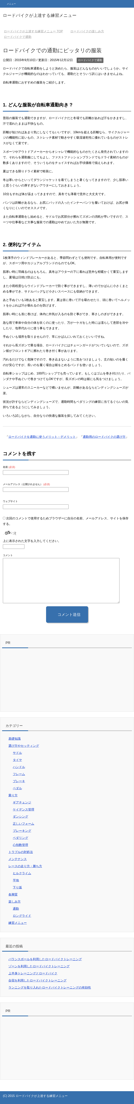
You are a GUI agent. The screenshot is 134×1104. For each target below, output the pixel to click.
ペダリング (20, 837)
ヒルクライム (22, 873)
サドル (17, 752)
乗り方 (13, 795)
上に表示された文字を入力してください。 (32, 541)
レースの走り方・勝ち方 (25, 866)
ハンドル (19, 767)
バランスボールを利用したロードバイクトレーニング (45, 959)
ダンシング (20, 816)
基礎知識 (14, 738)
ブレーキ (19, 781)
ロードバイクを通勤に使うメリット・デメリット (42, 436)
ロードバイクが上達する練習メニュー (39, 15)
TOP (33, 31)
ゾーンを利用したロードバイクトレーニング (39, 966)
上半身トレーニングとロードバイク (32, 973)
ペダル (17, 788)
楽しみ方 (14, 901)
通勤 (16, 908)
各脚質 (13, 894)
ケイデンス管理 (23, 809)
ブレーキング (22, 830)
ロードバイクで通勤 (90, 60)
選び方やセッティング (23, 745)
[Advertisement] (67, 681)
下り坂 (17, 887)
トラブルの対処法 (20, 852)
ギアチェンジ (22, 802)
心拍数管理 (20, 845)
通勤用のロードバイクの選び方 (104, 436)
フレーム (19, 774)
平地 (16, 880)
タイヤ (17, 760)
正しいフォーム (23, 823)
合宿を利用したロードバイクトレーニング (37, 980)
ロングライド (22, 915)
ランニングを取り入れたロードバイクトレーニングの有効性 (49, 987)
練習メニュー (17, 922)
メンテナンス (17, 859)
